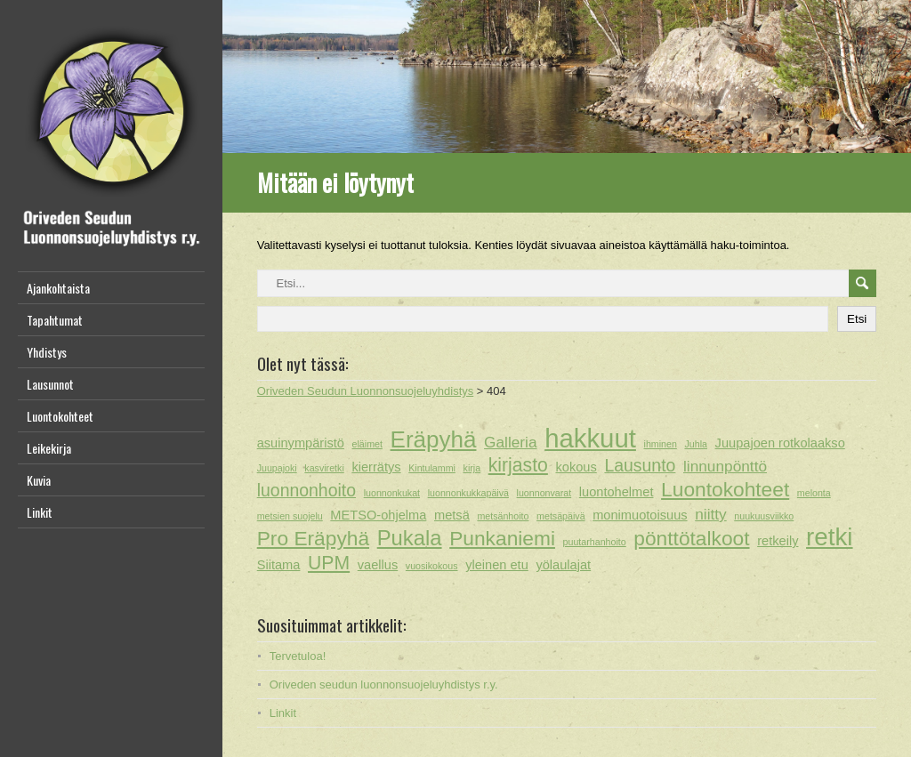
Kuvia (39, 480)
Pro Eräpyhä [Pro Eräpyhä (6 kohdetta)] (313, 538)
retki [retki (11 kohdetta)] (829, 537)
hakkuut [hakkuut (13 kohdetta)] (590, 438)
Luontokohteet (60, 416)
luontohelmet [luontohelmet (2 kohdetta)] (616, 492)
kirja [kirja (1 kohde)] (472, 468)
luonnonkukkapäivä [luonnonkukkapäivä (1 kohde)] (468, 492)
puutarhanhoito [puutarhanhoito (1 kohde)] (594, 541)
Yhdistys (47, 351)
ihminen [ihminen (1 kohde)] (660, 444)
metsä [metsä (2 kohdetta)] (452, 515)
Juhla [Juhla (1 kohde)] (695, 444)
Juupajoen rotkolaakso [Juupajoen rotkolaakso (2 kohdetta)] (780, 443)
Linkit (39, 512)
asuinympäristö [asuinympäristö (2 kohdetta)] (300, 443)
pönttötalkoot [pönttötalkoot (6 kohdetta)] (691, 538)
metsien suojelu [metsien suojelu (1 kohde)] (290, 516)
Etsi (857, 319)
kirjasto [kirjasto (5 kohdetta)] (518, 465)
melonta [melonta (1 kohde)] (814, 492)
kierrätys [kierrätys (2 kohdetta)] (375, 467)
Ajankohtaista (58, 287)
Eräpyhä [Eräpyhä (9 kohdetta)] (434, 439)
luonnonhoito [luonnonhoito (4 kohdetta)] (306, 490)
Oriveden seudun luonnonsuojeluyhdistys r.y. (384, 684)
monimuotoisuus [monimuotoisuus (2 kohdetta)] (640, 515)
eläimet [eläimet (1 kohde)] (367, 444)
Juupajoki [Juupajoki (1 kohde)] (277, 468)
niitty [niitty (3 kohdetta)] (710, 514)
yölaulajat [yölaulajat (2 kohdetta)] (563, 565)
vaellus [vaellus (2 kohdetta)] (378, 565)
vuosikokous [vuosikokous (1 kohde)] (432, 565)
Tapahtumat (55, 319)
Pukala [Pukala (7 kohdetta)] (409, 538)
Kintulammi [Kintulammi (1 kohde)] (432, 468)
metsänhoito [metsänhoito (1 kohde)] (502, 516)
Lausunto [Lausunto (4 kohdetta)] (639, 465)
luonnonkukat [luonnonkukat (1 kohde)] (392, 492)
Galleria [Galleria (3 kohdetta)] (510, 442)
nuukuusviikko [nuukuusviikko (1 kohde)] (764, 516)
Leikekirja (49, 448)
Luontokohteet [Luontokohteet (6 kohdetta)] (725, 489)
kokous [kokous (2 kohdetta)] (575, 467)
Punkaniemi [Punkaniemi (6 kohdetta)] (502, 538)
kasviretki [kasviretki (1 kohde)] (323, 468)
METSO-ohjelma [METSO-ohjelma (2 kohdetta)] (378, 515)
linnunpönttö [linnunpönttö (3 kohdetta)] (725, 466)
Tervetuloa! (298, 656)
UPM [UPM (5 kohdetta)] (329, 562)
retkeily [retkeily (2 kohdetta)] (777, 541)
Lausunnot (50, 383)
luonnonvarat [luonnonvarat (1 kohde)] (544, 492)
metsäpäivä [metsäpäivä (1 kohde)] (560, 516)
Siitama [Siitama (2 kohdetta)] (279, 565)
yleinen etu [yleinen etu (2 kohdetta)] (496, 565)
